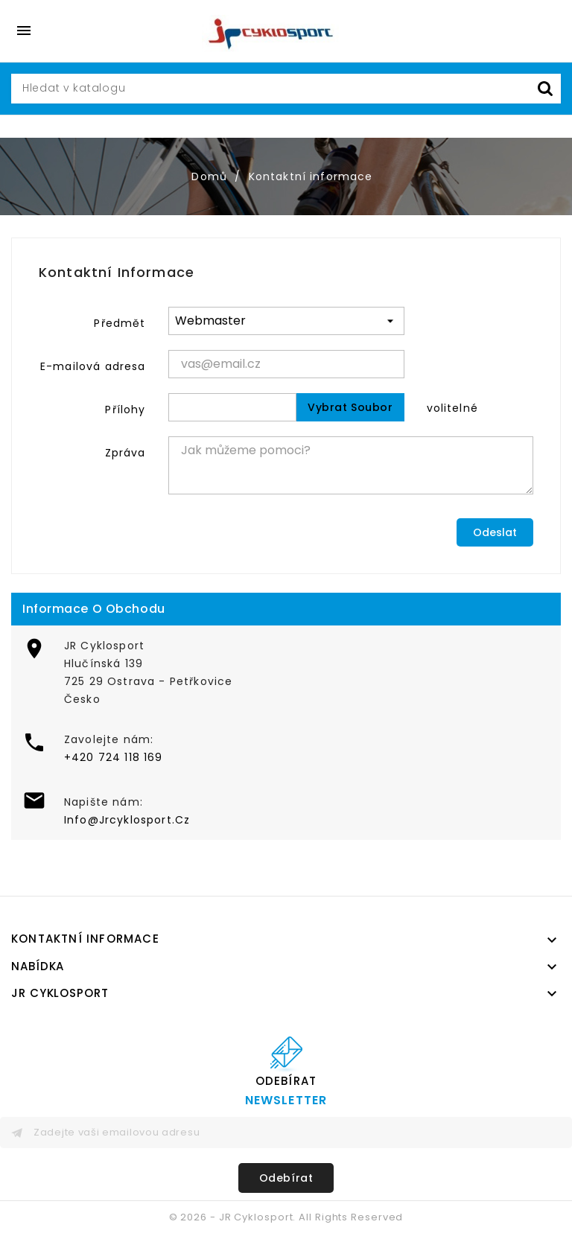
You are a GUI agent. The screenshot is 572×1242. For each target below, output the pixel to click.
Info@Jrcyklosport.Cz (127, 819)
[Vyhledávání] (286, 89)
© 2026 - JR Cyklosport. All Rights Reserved (286, 1217)
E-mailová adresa (93, 366)
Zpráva (125, 452)
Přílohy (125, 409)
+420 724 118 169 (113, 757)
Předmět (119, 323)
